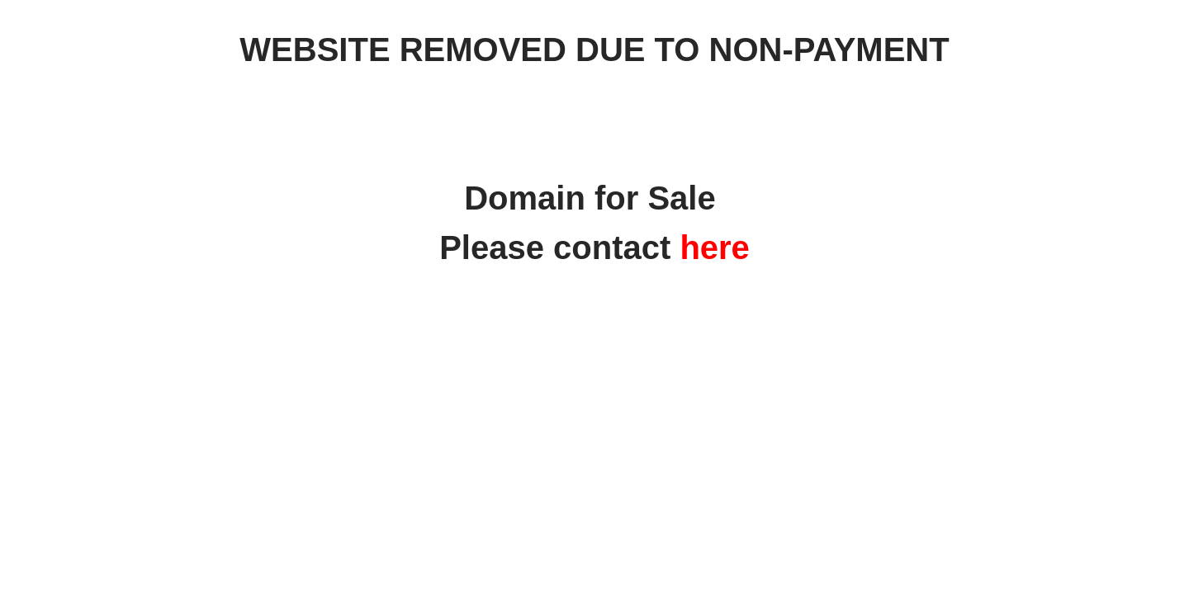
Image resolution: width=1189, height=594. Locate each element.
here (715, 247)
